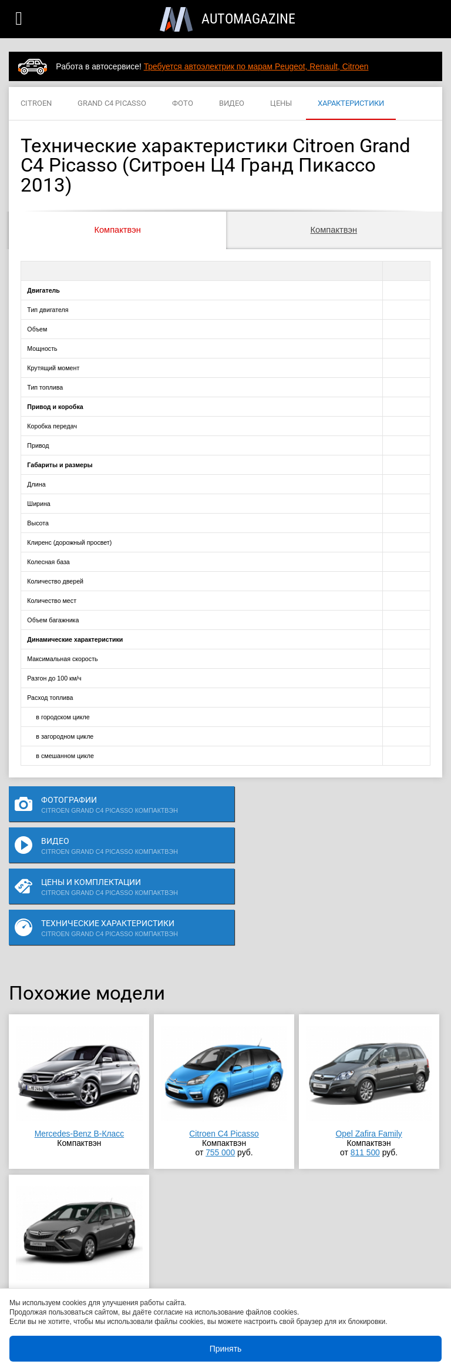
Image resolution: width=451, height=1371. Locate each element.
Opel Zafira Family (369, 1051)
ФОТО (182, 104)
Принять (226, 1348)
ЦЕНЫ (281, 104)
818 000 (75, 1230)
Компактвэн (117, 229)
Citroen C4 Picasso (224, 1051)
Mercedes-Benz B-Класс (79, 1051)
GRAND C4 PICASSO (112, 104)
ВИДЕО (231, 104)
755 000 (220, 1070)
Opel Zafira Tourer (79, 1211)
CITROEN (36, 104)
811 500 (365, 1070)
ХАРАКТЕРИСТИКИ (351, 104)
